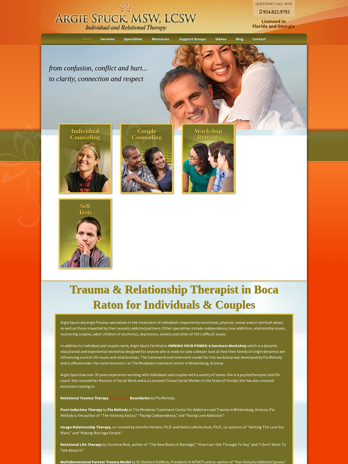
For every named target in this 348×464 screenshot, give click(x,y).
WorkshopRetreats (202, 134)
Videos (220, 39)
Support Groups (192, 39)
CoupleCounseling (143, 134)
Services (107, 39)
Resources (160, 39)
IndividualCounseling (85, 134)
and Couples (119, 322)
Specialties (133, 39)
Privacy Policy (264, 437)
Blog (239, 39)
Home (86, 39)
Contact (259, 39)
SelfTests (260, 134)
